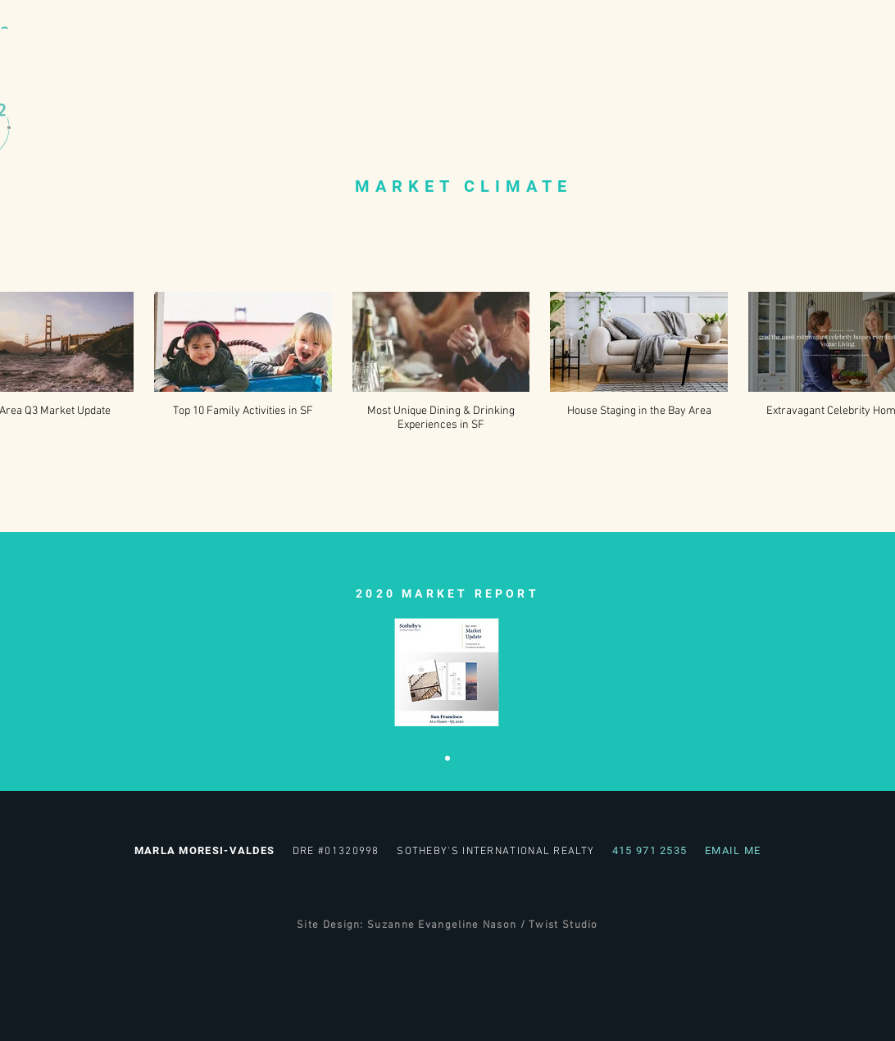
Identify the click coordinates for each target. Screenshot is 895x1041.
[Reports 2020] (447, 758)
